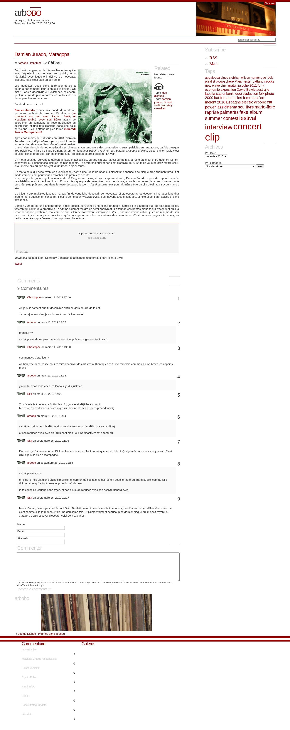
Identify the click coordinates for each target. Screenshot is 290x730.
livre (250, 107)
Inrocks (268, 81)
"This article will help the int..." (39, 687)
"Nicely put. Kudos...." (34, 705)
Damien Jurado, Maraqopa (41, 54)
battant (257, 81)
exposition (228, 89)
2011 (253, 85)
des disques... (160, 94)
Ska (29, 393)
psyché (243, 85)
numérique (258, 77)
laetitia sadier (215, 94)
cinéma (230, 107)
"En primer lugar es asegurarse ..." (41, 724)
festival (247, 118)
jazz (220, 107)
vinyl (224, 85)
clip (212, 137)
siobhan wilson (239, 77)
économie (212, 89)
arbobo (23, 62)
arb (27, 12)
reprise (212, 112)
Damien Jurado (24, 110)
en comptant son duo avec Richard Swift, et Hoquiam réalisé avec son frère (45, 116)
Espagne (233, 102)
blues (224, 77)
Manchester (243, 81)
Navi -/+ (269, 3)
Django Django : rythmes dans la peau (41, 639)
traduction (250, 94)
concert (247, 126)
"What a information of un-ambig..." (42, 659)
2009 (209, 98)
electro (247, 102)
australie (262, 89)
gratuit (232, 85)
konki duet (234, 94)
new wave (212, 85)
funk (261, 85)
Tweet (18, 263)
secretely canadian (163, 107)
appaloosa (212, 77)
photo (269, 94)
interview (219, 127)
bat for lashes (225, 98)
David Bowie (246, 89)
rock (270, 77)
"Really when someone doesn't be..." (43, 715)
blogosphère (225, 81)
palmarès (229, 112)
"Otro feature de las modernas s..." (42, 668)
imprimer (35, 62)
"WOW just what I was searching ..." (42, 696)
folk (261, 94)
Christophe (34, 297)
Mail (211, 63)
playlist (210, 81)
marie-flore (265, 107)
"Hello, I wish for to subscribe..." (40, 678)
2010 (221, 102)
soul (241, 107)
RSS (211, 57)
